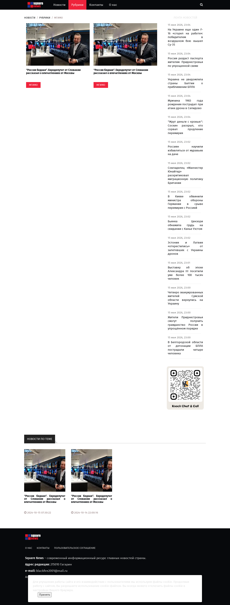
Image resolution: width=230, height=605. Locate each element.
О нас (113, 5)
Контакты (96, 5)
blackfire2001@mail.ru (51, 571)
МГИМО (33, 84)
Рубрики (77, 5)
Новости (59, 5)
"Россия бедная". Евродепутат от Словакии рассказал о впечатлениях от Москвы (53, 71)
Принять (44, 594)
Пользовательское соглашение (74, 547)
